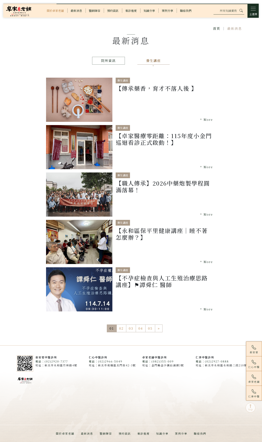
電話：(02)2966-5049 (105, 361)
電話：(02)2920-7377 (51, 361)
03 (131, 328)
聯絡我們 (200, 433)
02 (121, 328)
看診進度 (143, 433)
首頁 (216, 28)
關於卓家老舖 (65, 433)
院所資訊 (108, 60)
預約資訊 (125, 433)
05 (150, 328)
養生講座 (153, 60)
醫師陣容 (106, 433)
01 (112, 328)
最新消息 (87, 433)
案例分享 (181, 433)
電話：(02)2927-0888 (212, 361)
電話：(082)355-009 (158, 361)
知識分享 (162, 433)
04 (140, 328)
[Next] (159, 328)
